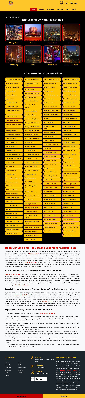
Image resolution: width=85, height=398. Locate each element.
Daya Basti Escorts (30, 174)
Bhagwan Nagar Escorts (70, 134)
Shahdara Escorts (30, 200)
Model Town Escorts (12, 225)
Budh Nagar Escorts (12, 146)
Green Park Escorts (68, 103)
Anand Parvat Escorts (12, 107)
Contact (7, 375)
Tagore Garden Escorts (50, 223)
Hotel (74, 9)
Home (33, 9)
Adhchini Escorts (49, 99)
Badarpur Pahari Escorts (32, 123)
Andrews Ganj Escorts (50, 107)
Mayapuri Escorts (49, 211)
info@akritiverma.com (42, 373)
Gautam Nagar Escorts (12, 209)
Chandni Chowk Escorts (13, 154)
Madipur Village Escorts (32, 93)
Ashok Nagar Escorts (12, 83)
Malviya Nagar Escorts (12, 197)
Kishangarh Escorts (68, 191)
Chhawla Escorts (11, 150)
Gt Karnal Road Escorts (12, 87)
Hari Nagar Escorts (68, 203)
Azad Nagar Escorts (11, 117)
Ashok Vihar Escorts (69, 107)
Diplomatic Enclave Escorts (71, 180)
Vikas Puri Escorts (68, 215)
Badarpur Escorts (49, 122)
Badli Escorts (48, 118)
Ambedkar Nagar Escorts (70, 99)
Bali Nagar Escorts (11, 130)
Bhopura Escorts (49, 140)
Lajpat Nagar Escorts (69, 142)
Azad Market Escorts (12, 120)
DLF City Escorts (10, 186)
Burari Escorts (48, 148)
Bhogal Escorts (29, 142)
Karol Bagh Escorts (11, 217)
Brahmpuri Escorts (68, 138)
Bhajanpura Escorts (30, 97)
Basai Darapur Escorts (31, 134)
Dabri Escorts (10, 166)
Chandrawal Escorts (69, 146)
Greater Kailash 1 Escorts (70, 227)
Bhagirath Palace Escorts (51, 132)
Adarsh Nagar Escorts (69, 91)
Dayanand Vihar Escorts (51, 172)
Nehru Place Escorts (31, 211)
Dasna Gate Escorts (69, 166)
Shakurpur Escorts (49, 199)
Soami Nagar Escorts (50, 219)
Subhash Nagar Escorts (32, 235)
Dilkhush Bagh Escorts (69, 184)
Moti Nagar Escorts (11, 233)
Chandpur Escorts (30, 150)
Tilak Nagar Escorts (68, 195)
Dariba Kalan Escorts (31, 166)
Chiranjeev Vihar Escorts (32, 162)
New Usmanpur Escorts (70, 87)
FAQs (19, 364)
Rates (67, 9)
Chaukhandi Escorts (69, 150)
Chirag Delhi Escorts (50, 160)
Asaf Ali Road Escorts (31, 111)
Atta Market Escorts (30, 115)
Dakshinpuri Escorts (50, 164)
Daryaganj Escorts (68, 162)
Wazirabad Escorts (11, 95)
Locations (59, 9)
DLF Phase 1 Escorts (50, 184)
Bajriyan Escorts (67, 122)
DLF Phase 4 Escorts (12, 194)
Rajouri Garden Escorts (12, 229)
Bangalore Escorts (68, 235)
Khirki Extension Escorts (13, 221)
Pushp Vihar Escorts (31, 231)
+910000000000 (40, 367)
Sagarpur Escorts (49, 91)
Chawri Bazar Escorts (50, 156)
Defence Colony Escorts (13, 178)
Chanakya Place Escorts (32, 154)
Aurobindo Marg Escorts (32, 119)
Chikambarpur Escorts (69, 154)
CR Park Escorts (10, 162)
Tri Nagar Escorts (68, 207)
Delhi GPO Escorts (30, 182)
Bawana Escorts (48, 191)
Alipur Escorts (10, 99)
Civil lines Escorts (68, 158)
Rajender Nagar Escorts (70, 211)
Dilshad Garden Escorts (32, 196)
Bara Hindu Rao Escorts (32, 130)
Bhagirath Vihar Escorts (13, 134)
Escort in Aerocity (30, 262)
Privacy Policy (22, 367)
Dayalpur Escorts (49, 168)
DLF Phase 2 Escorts (12, 190)
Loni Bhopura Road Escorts (14, 79)
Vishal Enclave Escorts (12, 205)
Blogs (19, 362)
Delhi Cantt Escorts (30, 178)
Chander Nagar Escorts (51, 144)
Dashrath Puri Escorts (31, 170)
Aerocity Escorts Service (68, 370)
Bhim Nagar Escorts (11, 142)
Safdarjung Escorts (49, 103)
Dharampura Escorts (12, 182)
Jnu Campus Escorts (50, 83)
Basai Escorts (67, 130)
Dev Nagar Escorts (68, 187)
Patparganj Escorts (68, 219)
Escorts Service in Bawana (23, 295)
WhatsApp (63, 396)
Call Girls (41, 9)
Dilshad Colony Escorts (50, 187)
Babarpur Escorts (68, 114)
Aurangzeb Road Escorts (51, 110)
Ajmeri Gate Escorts (11, 103)
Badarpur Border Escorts (32, 79)
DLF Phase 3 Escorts (31, 192)
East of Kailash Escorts (69, 231)
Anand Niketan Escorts (31, 101)
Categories (50, 9)
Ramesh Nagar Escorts (31, 207)
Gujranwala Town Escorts (51, 79)
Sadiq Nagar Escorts (31, 239)
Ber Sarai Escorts (11, 138)
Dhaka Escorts (48, 180)
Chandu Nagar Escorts (50, 152)
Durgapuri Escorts (11, 91)
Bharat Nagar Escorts (50, 136)
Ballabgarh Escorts (49, 87)
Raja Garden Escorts (50, 215)
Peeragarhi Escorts (49, 231)
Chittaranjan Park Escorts (13, 158)
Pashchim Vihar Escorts (51, 95)
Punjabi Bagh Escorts (69, 110)
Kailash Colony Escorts (69, 199)
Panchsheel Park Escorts (32, 227)
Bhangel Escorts (29, 89)
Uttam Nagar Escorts (69, 126)
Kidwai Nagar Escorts (50, 227)
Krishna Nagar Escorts (50, 207)
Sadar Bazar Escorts (50, 195)
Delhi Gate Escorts (68, 170)
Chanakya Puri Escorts (31, 158)
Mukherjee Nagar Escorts (70, 95)
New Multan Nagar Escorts (71, 79)
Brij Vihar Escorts (30, 146)
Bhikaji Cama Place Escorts (33, 138)
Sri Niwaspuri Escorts (69, 223)
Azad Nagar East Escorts (70, 118)
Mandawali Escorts (11, 213)
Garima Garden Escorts (70, 83)
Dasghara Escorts (11, 174)
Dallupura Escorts (11, 170)
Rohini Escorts (10, 201)
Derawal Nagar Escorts (51, 176)
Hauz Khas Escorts (49, 203)
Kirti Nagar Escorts (30, 204)
